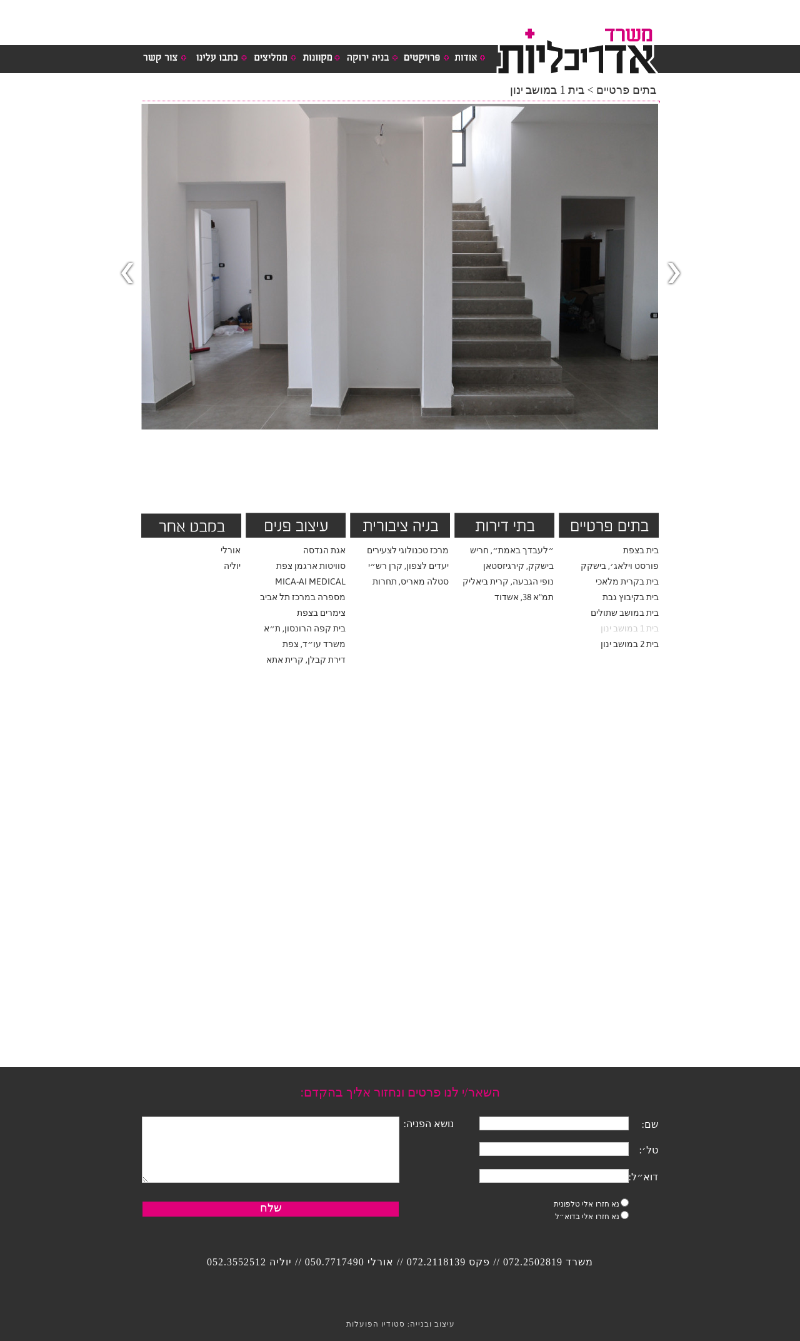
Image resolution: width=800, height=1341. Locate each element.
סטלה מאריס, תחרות (410, 581)
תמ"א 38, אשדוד (524, 597)
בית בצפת (641, 550)
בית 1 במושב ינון (630, 628)
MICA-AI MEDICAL (310, 581)
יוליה (232, 566)
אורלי (231, 550)
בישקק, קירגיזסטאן (518, 566)
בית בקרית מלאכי (627, 581)
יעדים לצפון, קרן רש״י (408, 566)
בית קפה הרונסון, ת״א (305, 628)
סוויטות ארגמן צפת (311, 566)
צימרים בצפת (321, 613)
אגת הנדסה (324, 550)
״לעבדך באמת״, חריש (512, 550)
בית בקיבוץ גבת (630, 597)
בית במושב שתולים (625, 613)
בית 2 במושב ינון (630, 644)
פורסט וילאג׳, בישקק (620, 566)
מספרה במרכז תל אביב (303, 597)
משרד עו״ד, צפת (314, 644)
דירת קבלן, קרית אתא (306, 660)
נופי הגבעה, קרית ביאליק (508, 581)
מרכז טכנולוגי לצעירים (408, 550)
